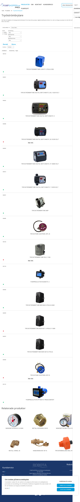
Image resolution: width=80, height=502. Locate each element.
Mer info (30, 143)
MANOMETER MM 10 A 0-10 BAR (65, 428)
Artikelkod (4, 50)
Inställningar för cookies (65, 481)
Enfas (5, 32)
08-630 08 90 (75, 475)
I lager (16, 50)
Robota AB (71, 464)
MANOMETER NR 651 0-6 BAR (14, 428)
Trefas (5, 34)
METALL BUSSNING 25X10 (40, 428)
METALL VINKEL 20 (14, 451)
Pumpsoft (25, 8)
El (11, 10)
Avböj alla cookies (66, 485)
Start (3, 10)
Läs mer (7, 488)
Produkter (7, 10)
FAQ (3, 474)
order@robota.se (74, 470)
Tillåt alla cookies (65, 489)
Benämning (11, 50)
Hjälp (3, 471)
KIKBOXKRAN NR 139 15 (40, 451)
